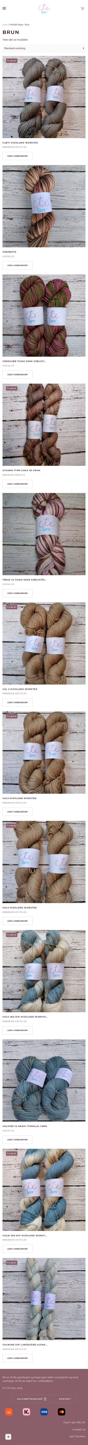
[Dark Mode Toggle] (8, 1437)
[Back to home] (44, 8)
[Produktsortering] (44, 48)
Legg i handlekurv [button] (17, 156)
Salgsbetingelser (32, 1399)
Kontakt (65, 1399)
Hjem (5, 24)
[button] (4, 8)
